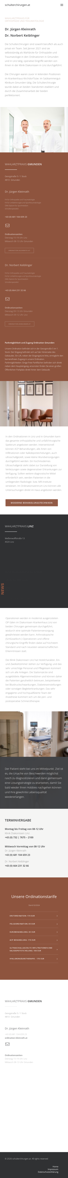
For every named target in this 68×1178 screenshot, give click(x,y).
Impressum (53, 1169)
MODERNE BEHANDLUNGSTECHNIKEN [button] (32, 490)
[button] (62, 5)
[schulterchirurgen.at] (17, 5)
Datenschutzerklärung (48, 1172)
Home (55, 1166)
